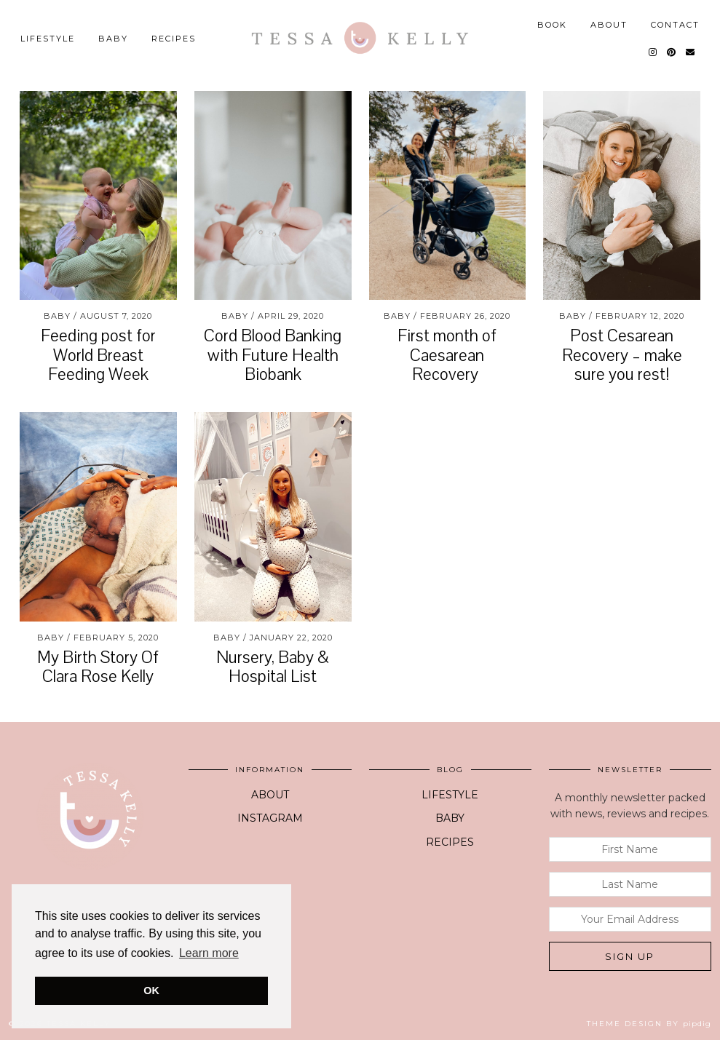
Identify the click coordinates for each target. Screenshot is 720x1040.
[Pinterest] (672, 52)
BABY (113, 38)
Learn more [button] (209, 953)
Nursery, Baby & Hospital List (272, 667)
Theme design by (649, 1023)
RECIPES (450, 842)
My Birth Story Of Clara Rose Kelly (98, 667)
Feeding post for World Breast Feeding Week (98, 355)
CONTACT (675, 25)
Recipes (173, 38)
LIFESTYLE (47, 38)
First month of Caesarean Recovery (447, 355)
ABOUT (609, 25)
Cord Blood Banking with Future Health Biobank (272, 355)
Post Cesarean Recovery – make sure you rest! (622, 355)
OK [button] (151, 990)
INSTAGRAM (270, 818)
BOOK (552, 25)
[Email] (691, 52)
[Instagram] (653, 52)
